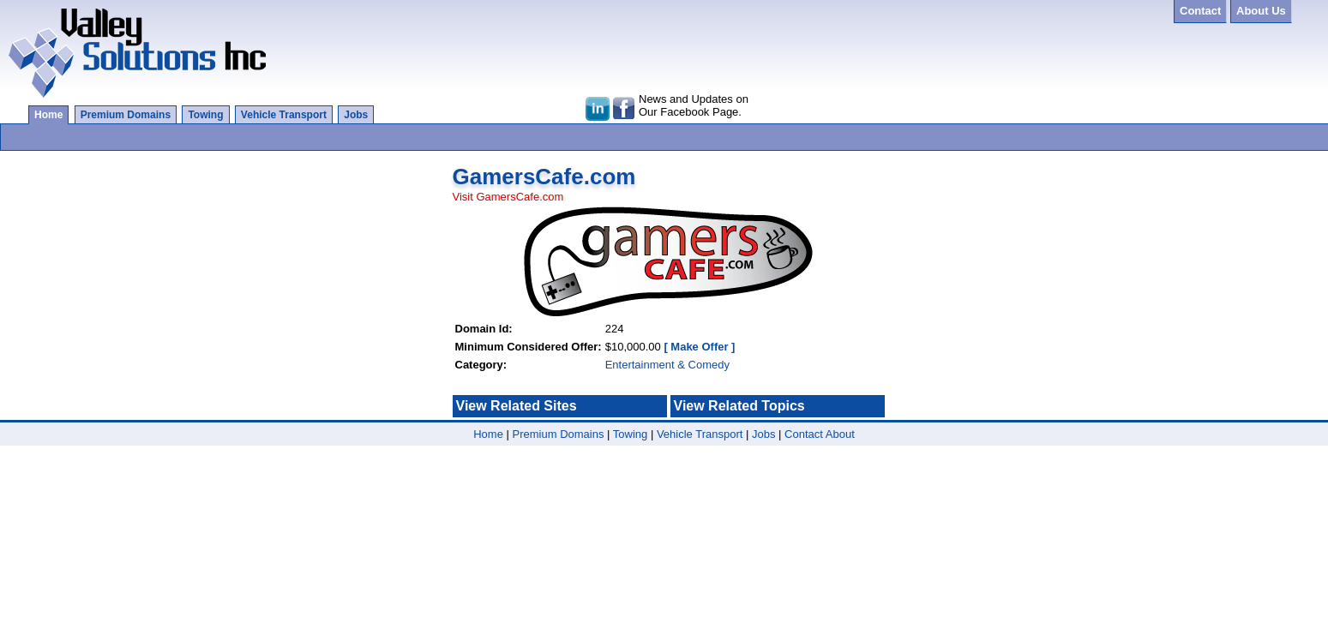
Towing (205, 115)
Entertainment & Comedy (667, 364)
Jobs (356, 115)
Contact (803, 434)
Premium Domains (126, 115)
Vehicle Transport (284, 115)
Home (48, 115)
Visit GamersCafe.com (508, 196)
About (840, 434)
